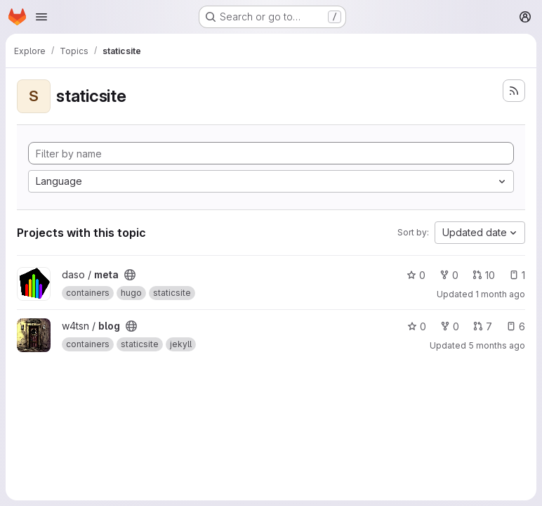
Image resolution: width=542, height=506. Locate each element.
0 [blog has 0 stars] (416, 326)
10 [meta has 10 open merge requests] (483, 275)
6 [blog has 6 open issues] (515, 326)
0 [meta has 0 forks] (448, 275)
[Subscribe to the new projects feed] (514, 90)
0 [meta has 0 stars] (416, 275)
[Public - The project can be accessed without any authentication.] (130, 274)
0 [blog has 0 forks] (449, 326)
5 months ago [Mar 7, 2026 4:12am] (496, 345)
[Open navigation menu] (41, 17)
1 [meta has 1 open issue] (517, 275)
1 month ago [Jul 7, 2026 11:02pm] (500, 294)
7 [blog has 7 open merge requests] (482, 326)
